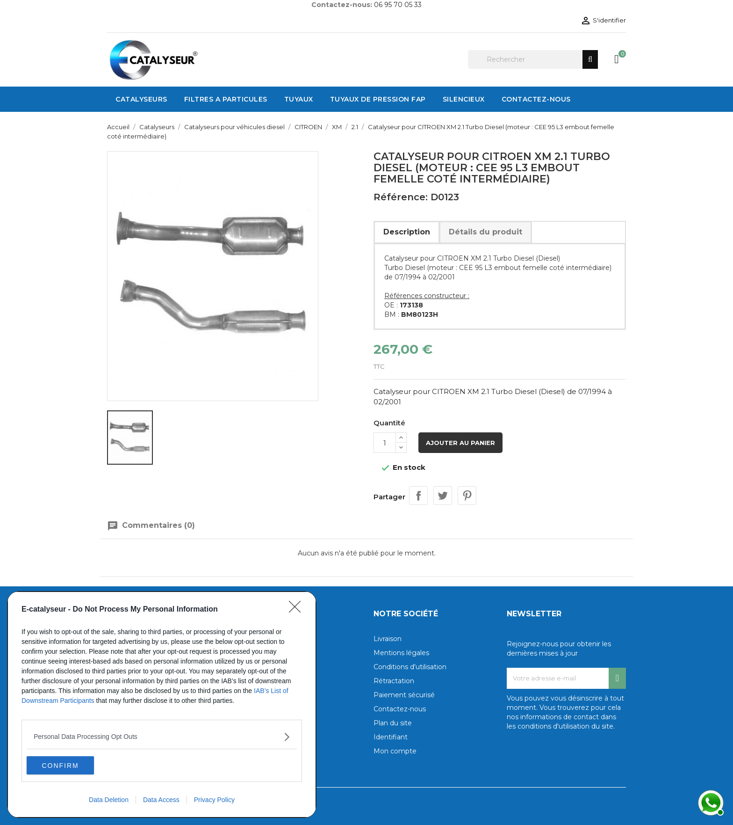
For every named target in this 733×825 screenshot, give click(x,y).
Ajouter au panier (460, 442)
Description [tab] (406, 231)
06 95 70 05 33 (398, 4)
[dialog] (161, 704)
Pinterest (467, 495)
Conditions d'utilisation (410, 667)
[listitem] (162, 736)
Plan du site (393, 723)
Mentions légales (401, 653)
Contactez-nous (400, 709)
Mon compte (395, 751)
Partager (418, 495)
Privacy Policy (214, 799)
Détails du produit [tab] (485, 231)
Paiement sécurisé (404, 695)
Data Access (161, 799)
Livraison (388, 639)
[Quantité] (385, 442)
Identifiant (391, 737)
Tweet (442, 495)
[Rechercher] (533, 59)
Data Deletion (109, 799)
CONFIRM (70, 765)
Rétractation (394, 681)
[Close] (298, 609)
